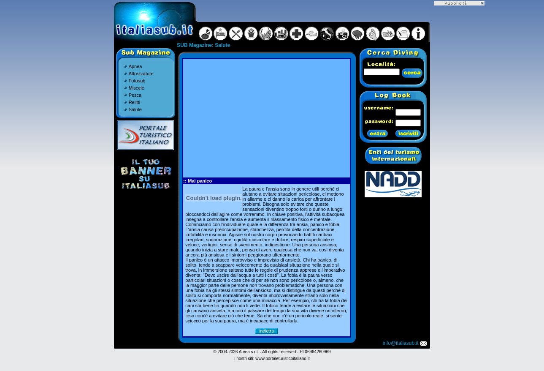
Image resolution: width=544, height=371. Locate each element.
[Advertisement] (267, 118)
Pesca (135, 95)
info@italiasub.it (405, 343)
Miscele (136, 87)
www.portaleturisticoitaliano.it (282, 358)
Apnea (135, 66)
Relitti (135, 102)
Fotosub (137, 80)
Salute (135, 109)
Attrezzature (141, 73)
